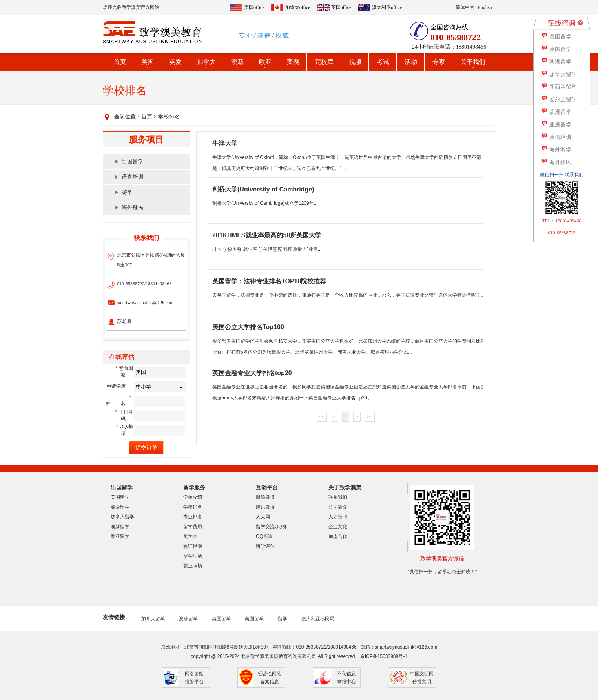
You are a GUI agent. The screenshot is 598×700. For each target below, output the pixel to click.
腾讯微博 (265, 507)
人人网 (263, 517)
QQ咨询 (264, 536)
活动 (411, 61)
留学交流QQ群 (271, 526)
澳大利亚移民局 (317, 619)
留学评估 (265, 546)
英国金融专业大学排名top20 (252, 373)
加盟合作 (337, 536)
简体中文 (465, 7)
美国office (254, 7)
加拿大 (206, 61)
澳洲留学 (188, 619)
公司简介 (337, 507)
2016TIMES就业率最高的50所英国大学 (266, 235)
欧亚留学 (120, 536)
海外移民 (133, 207)
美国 (147, 61)
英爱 (175, 61)
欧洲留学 (556, 112)
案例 (293, 61)
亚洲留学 (556, 125)
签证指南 (192, 546)
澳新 (237, 61)
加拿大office (297, 7)
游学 (127, 192)
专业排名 (192, 517)
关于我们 (472, 61)
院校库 (324, 61)
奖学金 (190, 536)
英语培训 (556, 137)
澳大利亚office (387, 7)
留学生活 (192, 556)
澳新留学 (120, 526)
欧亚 (265, 61)
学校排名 (169, 117)
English (485, 7)
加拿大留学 (122, 517)
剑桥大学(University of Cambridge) (263, 189)
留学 (282, 619)
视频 (355, 61)
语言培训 (133, 177)
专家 (438, 61)
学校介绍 (192, 497)
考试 (383, 61)
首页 (119, 61)
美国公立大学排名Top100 (248, 327)
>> (369, 416)
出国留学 (133, 161)
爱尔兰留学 (559, 99)
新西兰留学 (559, 87)
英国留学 (221, 619)
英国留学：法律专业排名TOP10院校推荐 (269, 281)
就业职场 (192, 566)
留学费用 (192, 526)
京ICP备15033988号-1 (383, 656)
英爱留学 (120, 507)
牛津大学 (224, 143)
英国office (341, 7)
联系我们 (337, 497)
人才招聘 (337, 517)
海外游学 (556, 150)
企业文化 (337, 526)
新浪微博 (265, 497)
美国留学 (120, 497)
